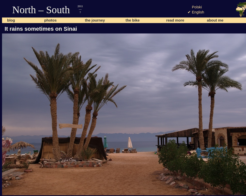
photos (50, 20)
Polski (197, 7)
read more (175, 20)
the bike (133, 20)
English (198, 12)
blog (11, 20)
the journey (95, 20)
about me (215, 20)
